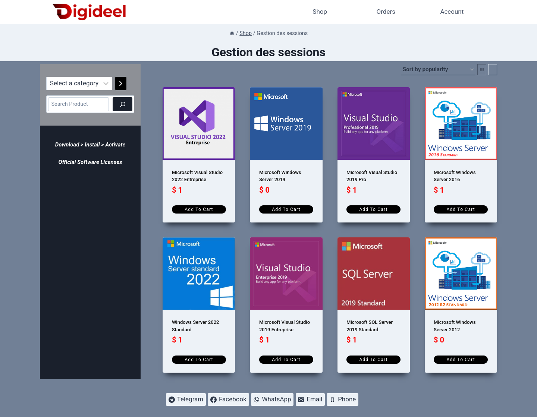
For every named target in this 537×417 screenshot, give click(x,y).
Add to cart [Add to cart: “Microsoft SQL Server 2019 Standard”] (373, 359)
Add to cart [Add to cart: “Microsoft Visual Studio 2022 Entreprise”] (199, 209)
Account (452, 11)
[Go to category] (120, 83)
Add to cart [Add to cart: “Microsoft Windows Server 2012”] (460, 359)
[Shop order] (438, 69)
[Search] (122, 104)
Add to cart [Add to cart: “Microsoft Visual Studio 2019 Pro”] (373, 209)
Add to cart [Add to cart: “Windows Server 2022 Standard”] (199, 359)
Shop (320, 11)
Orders (386, 11)
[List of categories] (79, 83)
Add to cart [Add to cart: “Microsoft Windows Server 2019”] (286, 209)
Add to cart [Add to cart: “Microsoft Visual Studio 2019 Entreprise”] (286, 359)
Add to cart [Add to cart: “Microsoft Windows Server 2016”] (460, 209)
